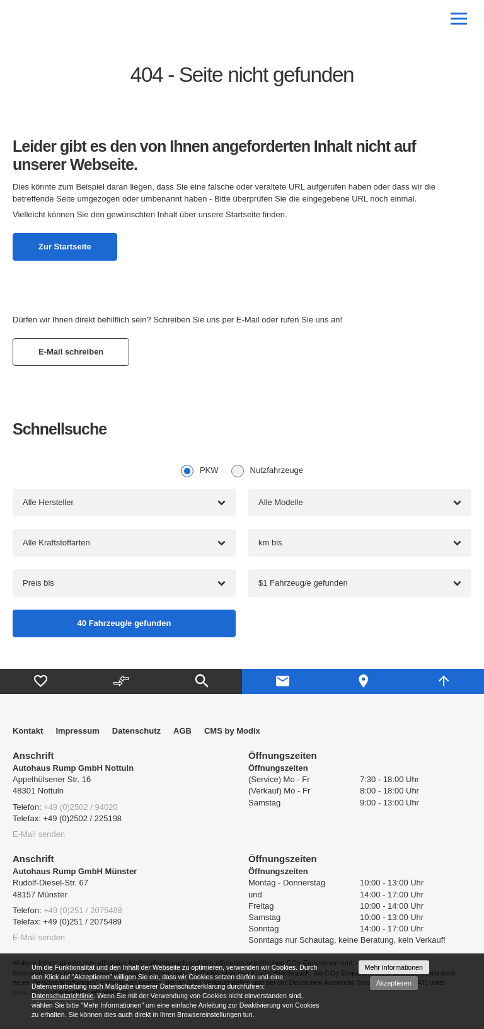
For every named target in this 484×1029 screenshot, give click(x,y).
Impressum (77, 731)
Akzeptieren (394, 983)
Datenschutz (136, 731)
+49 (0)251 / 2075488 (82, 910)
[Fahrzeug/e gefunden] (124, 623)
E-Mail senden (39, 834)
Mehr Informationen (394, 967)
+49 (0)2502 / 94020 (80, 807)
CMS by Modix (232, 731)
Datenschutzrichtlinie (62, 995)
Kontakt (28, 731)
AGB (182, 731)
